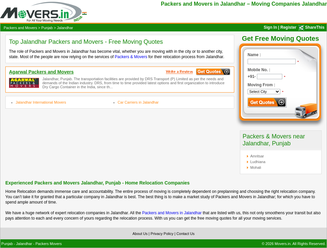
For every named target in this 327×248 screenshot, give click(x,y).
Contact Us (186, 234)
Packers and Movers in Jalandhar (172, 213)
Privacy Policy (161, 234)
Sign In (270, 27)
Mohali (255, 167)
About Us (139, 234)
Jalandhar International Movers (41, 102)
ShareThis (314, 27)
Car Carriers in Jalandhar (138, 102)
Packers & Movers (131, 56)
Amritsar (257, 156)
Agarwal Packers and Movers (41, 72)
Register (288, 27)
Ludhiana (257, 162)
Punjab (47, 28)
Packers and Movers (20, 28)
